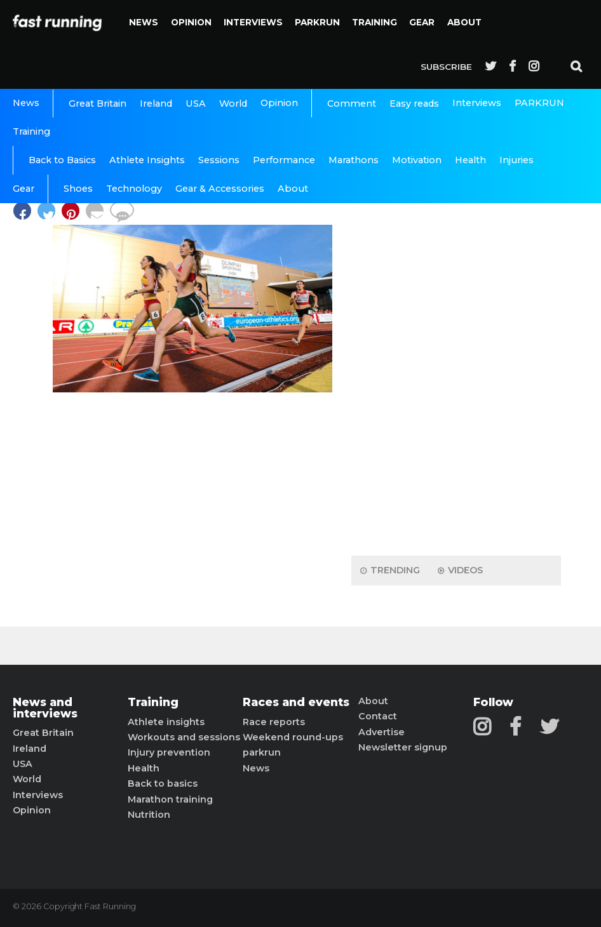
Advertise (381, 732)
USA (196, 103)
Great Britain (97, 103)
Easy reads (414, 103)
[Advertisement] (456, 346)
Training (374, 22)
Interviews (253, 22)
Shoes (78, 188)
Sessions (219, 160)
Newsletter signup (402, 747)
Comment (351, 103)
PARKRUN (317, 22)
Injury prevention (169, 752)
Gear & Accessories (219, 188)
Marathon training (170, 799)
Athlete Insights (147, 160)
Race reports (274, 721)
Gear (422, 22)
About (464, 22)
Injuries (516, 160)
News (143, 22)
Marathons (353, 160)
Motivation (417, 160)
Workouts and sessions (184, 737)
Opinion (191, 22)
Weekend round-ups (293, 737)
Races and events (296, 702)
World (233, 103)
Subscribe (446, 67)
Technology (134, 188)
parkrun (262, 752)
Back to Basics (62, 160)
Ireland (156, 103)
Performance (284, 160)
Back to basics (163, 783)
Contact (377, 716)
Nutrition (149, 814)
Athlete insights (166, 721)
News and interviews (45, 708)
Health (470, 160)
